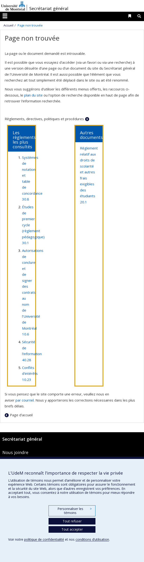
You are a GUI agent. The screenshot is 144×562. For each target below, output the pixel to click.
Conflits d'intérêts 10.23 (30, 373)
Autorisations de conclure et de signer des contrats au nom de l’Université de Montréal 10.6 (32, 292)
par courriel (24, 400)
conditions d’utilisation (92, 539)
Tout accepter (72, 529)
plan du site (33, 95)
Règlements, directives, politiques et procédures (44, 118)
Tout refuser (72, 521)
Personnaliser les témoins (74, 510)
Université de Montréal (13, 6)
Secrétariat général (48, 8)
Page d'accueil (21, 415)
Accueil (8, 25)
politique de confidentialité (44, 539)
